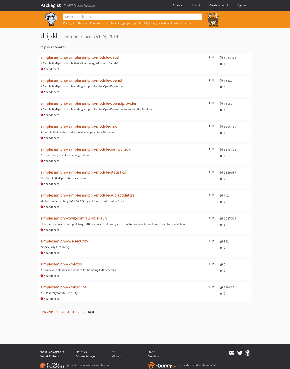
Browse (177, 5)
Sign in (241, 5)
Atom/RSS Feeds (50, 356)
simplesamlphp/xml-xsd (61, 264)
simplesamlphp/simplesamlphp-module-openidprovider (88, 103)
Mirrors (116, 356)
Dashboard (154, 356)
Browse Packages (86, 356)
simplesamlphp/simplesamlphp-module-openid (81, 80)
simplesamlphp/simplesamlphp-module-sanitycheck (86, 149)
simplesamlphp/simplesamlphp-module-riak (79, 126)
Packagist (50, 5)
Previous (47, 312)
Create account (218, 5)
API (114, 352)
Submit (195, 5)
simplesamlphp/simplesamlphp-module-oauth (80, 57)
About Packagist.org (52, 352)
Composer (96, 23)
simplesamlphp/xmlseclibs (64, 287)
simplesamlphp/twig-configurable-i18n (74, 218)
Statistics (81, 352)
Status (152, 352)
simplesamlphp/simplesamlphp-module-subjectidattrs (87, 195)
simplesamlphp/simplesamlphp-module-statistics (83, 172)
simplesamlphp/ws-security (64, 241)
